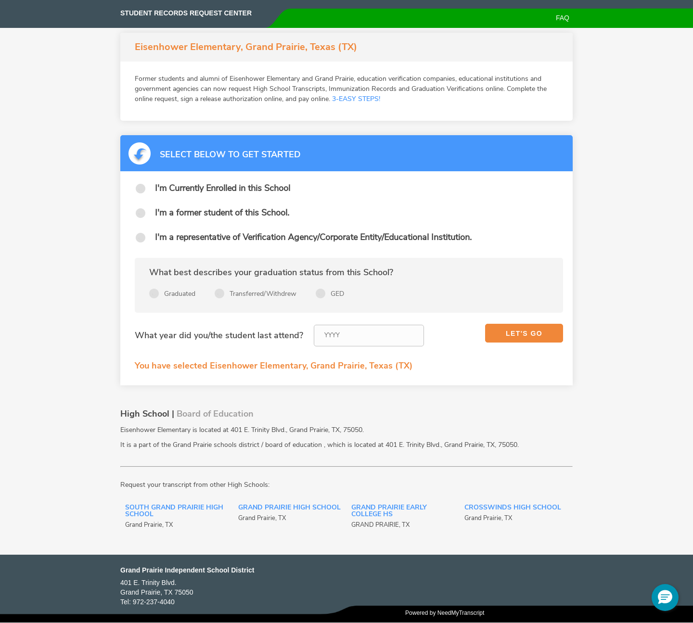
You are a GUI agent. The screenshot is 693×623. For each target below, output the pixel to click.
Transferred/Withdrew (263, 293)
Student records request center (186, 13)
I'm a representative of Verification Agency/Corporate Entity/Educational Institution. (313, 237)
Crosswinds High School (512, 508)
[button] (665, 597)
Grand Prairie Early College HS (389, 511)
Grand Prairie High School (289, 508)
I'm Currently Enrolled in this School (222, 188)
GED (337, 293)
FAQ (562, 18)
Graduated (179, 293)
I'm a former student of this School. (222, 212)
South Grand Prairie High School (174, 511)
